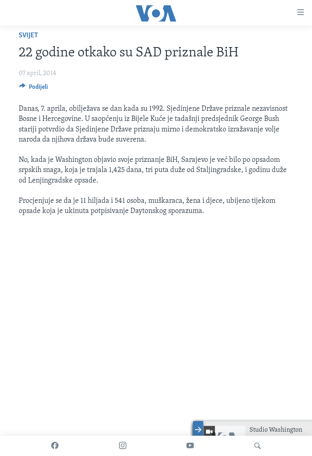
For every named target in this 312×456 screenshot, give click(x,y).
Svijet (28, 35)
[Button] (33, 89)
